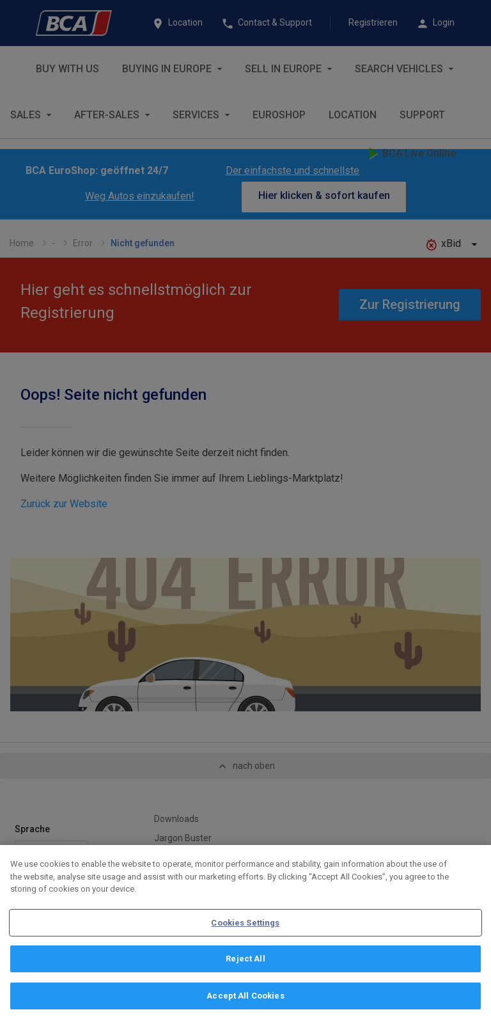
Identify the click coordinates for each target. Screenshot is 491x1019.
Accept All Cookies (245, 999)
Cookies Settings (245, 925)
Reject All (245, 962)
